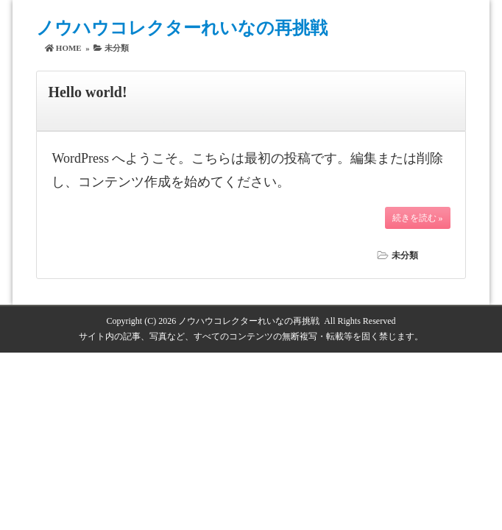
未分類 (405, 255)
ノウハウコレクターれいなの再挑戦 (182, 28)
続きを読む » (417, 218)
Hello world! (87, 92)
